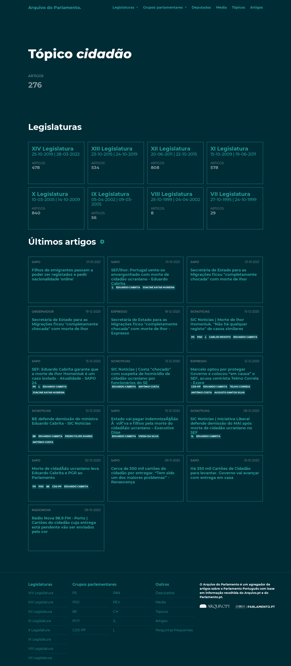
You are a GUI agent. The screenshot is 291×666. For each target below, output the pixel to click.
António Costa (148, 386)
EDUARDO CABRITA (128, 287)
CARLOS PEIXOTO (220, 337)
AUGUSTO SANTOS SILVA (229, 392)
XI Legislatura (39, 621)
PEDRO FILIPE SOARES (78, 436)
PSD (199, 337)
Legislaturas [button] (124, 7)
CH (115, 612)
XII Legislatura (40, 612)
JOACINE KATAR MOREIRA (158, 287)
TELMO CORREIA (240, 386)
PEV (116, 602)
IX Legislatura (39, 639)
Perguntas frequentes (174, 630)
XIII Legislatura (40, 602)
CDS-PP (196, 386)
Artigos (256, 7)
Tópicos (238, 7)
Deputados (201, 7)
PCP (76, 621)
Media (221, 7)
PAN (116, 593)
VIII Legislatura (40, 649)
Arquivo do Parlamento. (54, 7)
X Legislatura (39, 630)
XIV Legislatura (40, 593)
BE (34, 436)
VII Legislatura (40, 658)
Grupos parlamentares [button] (163, 7)
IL (192, 436)
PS (192, 337)
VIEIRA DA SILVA (148, 436)
